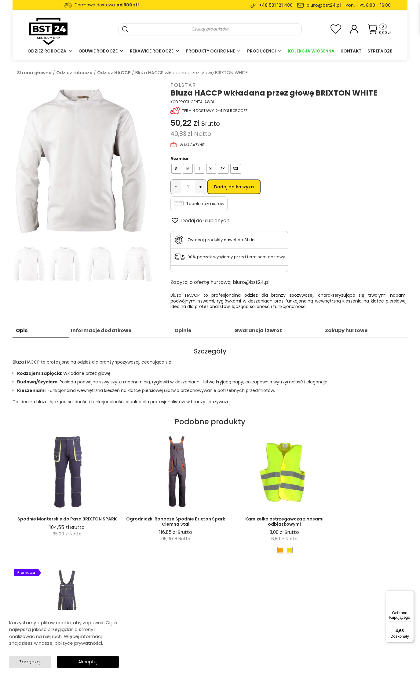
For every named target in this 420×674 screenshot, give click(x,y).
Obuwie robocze (101, 51)
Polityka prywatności (265, 630)
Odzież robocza (49, 51)
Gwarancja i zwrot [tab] (258, 331)
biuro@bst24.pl (323, 5)
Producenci (264, 51)
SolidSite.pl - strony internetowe (343, 665)
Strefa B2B (380, 51)
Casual (172, 630)
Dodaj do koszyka (234, 187)
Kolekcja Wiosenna (311, 51)
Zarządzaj (97, 661)
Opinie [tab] (182, 331)
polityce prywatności (78, 642)
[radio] (176, 168)
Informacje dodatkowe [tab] (101, 331)
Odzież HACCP (114, 73)
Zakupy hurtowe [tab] (346, 331)
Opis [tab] (21, 331)
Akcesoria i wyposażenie (190, 647)
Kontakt (351, 51)
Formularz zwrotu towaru (269, 647)
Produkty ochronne (213, 51)
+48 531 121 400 (276, 5)
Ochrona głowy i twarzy (188, 638)
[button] (199, 221)
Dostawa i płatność (264, 638)
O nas (251, 605)
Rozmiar (179, 159)
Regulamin (255, 622)
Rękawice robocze (155, 51)
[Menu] (410, 594)
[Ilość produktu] (188, 187)
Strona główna (34, 73)
